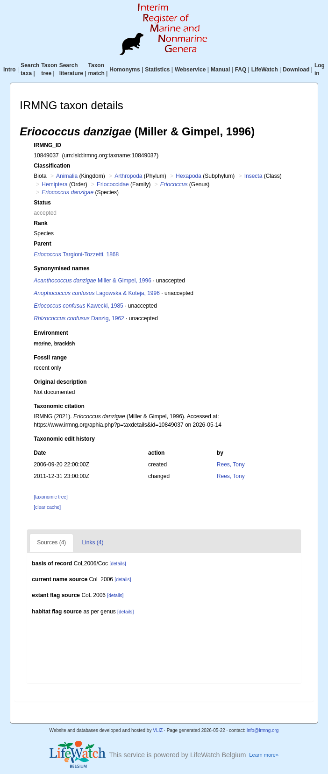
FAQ (241, 69)
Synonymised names (61, 268)
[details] (117, 563)
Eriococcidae (113, 184)
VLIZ (158, 730)
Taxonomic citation (59, 406)
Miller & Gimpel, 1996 (92, 280)
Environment (51, 333)
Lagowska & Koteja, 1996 (97, 293)
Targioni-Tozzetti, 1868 (76, 254)
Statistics (157, 69)
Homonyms (124, 69)
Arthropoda (128, 176)
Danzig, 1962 (79, 318)
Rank (40, 223)
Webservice (190, 69)
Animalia (67, 176)
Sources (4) (51, 542)
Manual (220, 69)
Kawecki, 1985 (78, 306)
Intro (9, 69)
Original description (60, 382)
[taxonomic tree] (50, 497)
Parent (42, 243)
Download (296, 69)
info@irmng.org (263, 730)
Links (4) (92, 542)
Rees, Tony (231, 464)
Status (42, 202)
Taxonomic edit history (64, 439)
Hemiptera (54, 184)
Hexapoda (188, 176)
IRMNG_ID (47, 145)
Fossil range (50, 357)
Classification (52, 165)
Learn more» (263, 755)
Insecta (253, 176)
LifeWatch (264, 69)
